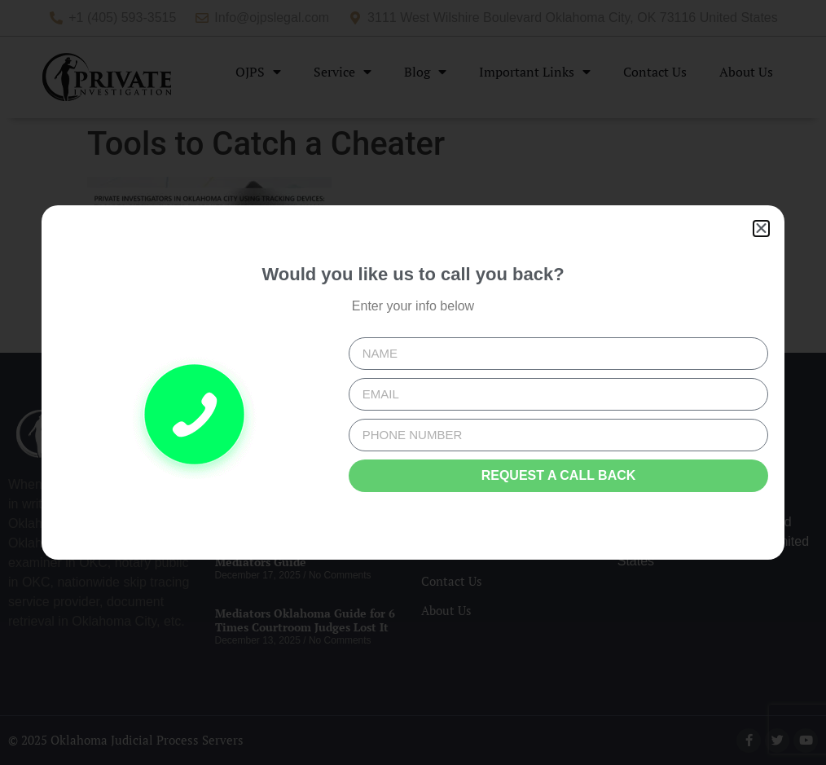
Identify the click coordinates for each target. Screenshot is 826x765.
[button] (761, 228)
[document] (413, 382)
